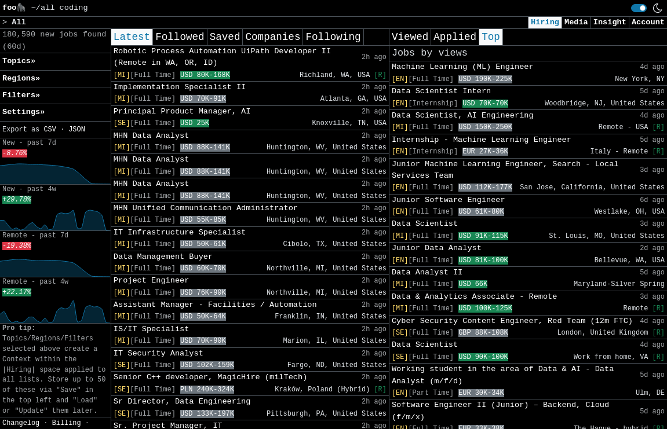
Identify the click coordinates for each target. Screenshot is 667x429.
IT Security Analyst (158, 353)
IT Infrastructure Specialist (180, 232)
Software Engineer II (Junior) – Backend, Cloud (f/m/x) (500, 411)
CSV (49, 130)
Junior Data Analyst (437, 248)
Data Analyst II (427, 272)
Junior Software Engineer (448, 200)
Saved (225, 37)
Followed (179, 37)
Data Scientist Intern (441, 91)
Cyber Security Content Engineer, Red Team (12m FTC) (512, 321)
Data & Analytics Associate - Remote (474, 296)
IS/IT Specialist (151, 329)
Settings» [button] (23, 112)
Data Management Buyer (163, 256)
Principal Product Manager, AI (182, 111)
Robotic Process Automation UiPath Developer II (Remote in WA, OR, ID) (222, 57)
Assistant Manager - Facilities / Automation (215, 304)
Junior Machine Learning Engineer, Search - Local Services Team (505, 170)
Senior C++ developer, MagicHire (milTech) (210, 377)
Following (332, 37)
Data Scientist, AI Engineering (463, 115)
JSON (76, 130)
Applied (454, 37)
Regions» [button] (21, 78)
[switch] (639, 8)
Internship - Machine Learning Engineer (481, 139)
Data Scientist (425, 223)
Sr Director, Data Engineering (182, 401)
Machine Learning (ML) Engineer (463, 67)
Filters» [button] (21, 95)
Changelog (20, 423)
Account (648, 22)
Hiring (545, 22)
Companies (272, 37)
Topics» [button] (18, 61)
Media (576, 22)
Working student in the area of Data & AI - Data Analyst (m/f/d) (503, 375)
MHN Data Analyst (151, 135)
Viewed (410, 37)
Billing (66, 423)
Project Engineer (151, 280)
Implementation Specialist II (180, 87)
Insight (609, 22)
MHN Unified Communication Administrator (206, 208)
